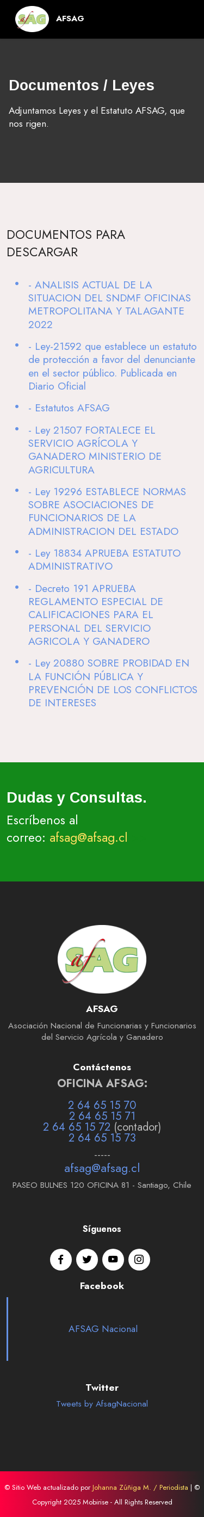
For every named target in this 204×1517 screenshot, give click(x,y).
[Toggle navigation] (180, 19)
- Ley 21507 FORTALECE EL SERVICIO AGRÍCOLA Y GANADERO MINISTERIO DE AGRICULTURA (95, 449)
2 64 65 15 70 (102, 1105)
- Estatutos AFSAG (69, 407)
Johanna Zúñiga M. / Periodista (140, 1487)
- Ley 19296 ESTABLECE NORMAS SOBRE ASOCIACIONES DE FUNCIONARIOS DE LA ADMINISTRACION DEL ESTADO (107, 511)
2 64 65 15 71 (102, 1116)
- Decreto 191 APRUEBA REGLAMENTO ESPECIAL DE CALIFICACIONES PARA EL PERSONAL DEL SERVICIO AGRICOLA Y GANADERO (95, 615)
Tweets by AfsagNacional (102, 1404)
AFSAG (70, 19)
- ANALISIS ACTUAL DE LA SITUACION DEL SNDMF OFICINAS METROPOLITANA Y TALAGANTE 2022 (109, 304)
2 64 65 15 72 (76, 1127)
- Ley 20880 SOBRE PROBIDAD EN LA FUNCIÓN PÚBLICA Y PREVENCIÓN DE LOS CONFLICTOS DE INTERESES (112, 682)
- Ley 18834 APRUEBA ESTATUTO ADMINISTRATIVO (104, 559)
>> (137, 838)
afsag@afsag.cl (89, 838)
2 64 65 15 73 (102, 1138)
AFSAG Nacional (103, 1329)
